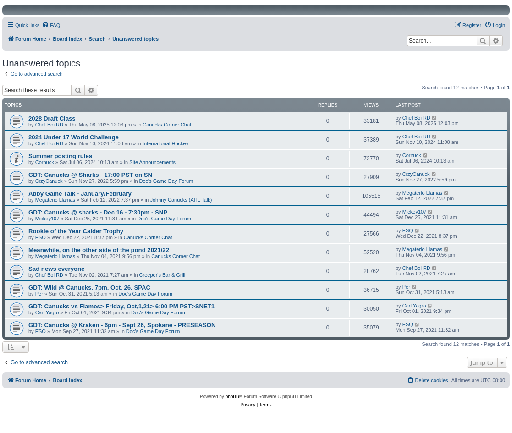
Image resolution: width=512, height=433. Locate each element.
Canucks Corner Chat (167, 124)
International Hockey (165, 143)
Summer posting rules (60, 156)
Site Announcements (152, 162)
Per (39, 293)
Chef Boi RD (49, 124)
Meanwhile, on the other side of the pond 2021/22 (98, 250)
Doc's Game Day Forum (166, 181)
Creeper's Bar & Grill (162, 275)
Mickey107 (47, 218)
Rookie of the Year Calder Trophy (75, 231)
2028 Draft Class (52, 118)
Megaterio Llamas (55, 200)
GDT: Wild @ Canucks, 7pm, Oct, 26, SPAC (89, 287)
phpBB (232, 396)
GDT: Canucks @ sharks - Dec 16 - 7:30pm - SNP (97, 212)
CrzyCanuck (49, 181)
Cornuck (44, 162)
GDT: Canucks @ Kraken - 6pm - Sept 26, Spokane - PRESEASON (122, 325)
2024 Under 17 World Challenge (73, 137)
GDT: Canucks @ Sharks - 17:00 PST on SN (90, 174)
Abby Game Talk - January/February (80, 193)
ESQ (40, 237)
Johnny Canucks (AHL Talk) (181, 200)
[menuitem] (51, 25)
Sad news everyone (56, 268)
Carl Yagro (47, 312)
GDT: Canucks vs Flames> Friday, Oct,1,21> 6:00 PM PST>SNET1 (121, 306)
